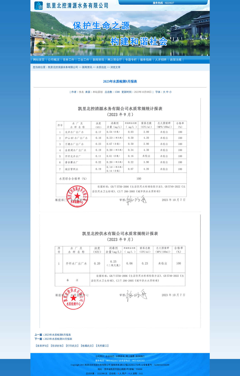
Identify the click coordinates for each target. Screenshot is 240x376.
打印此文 (72, 345)
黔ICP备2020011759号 (130, 365)
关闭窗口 (102, 345)
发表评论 (42, 345)
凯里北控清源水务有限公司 (63, 67)
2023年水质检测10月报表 (58, 339)
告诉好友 (57, 345)
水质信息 (101, 67)
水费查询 (119, 356)
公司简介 (100, 356)
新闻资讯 (87, 67)
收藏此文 (87, 345)
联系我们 (139, 356)
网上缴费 (130, 356)
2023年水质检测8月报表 (58, 334)
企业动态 (110, 356)
